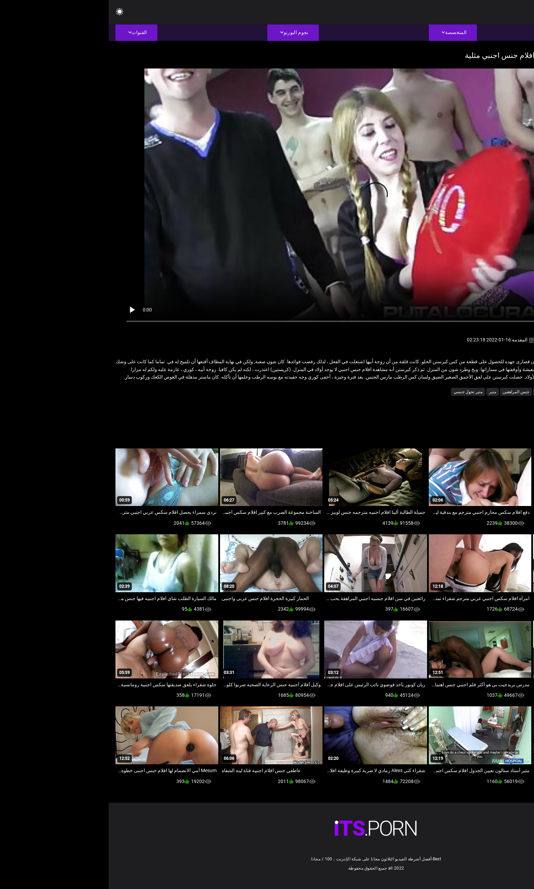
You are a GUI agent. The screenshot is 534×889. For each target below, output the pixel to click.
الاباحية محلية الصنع (461, 391)
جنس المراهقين (407, 391)
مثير (384, 391)
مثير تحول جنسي (359, 391)
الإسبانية (491, 391)
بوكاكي (433, 391)
